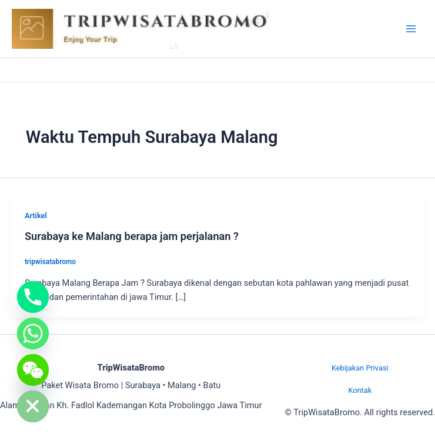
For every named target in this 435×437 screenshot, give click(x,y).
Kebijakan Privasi (360, 367)
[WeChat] (33, 370)
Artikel (36, 215)
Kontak (360, 390)
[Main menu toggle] (411, 28)
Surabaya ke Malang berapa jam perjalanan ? (132, 236)
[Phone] (33, 297)
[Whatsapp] (33, 333)
